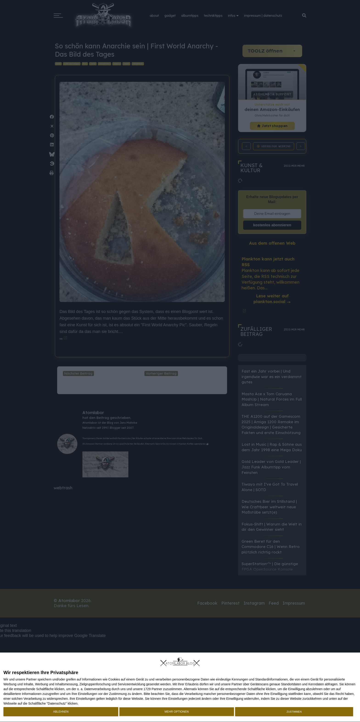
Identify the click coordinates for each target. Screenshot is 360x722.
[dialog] (180, 687)
